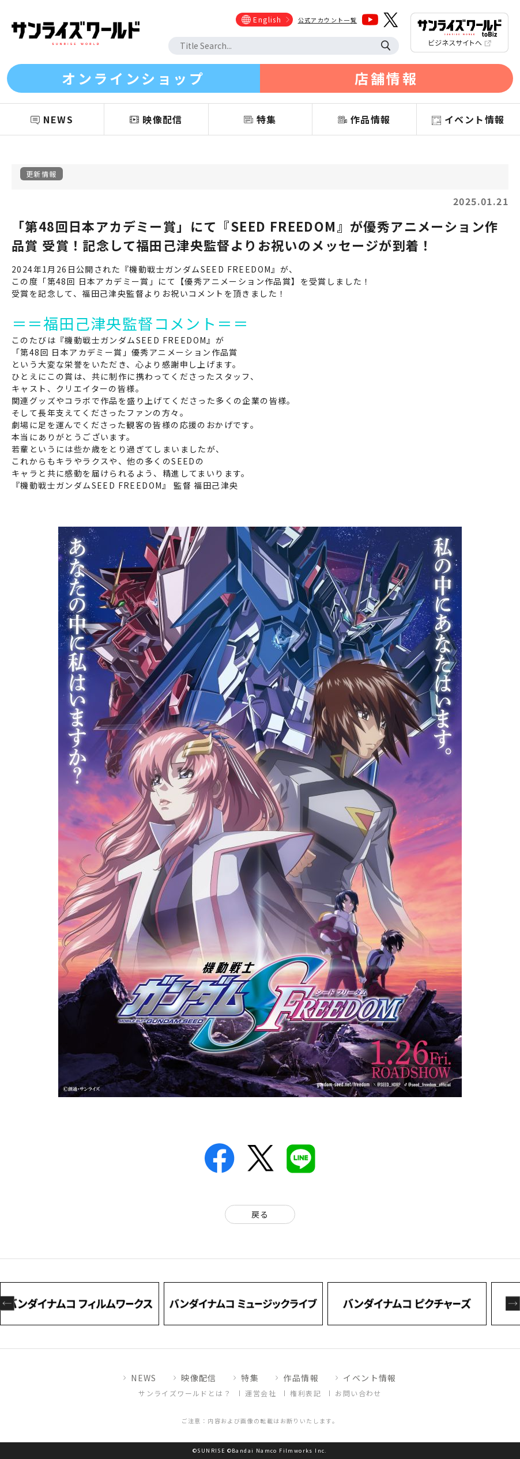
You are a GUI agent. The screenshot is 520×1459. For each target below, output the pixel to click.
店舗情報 (386, 78)
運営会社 (260, 1393)
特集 (250, 1378)
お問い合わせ (358, 1393)
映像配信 (199, 1378)
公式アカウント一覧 (327, 20)
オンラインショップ (133, 78)
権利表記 (305, 1393)
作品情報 (301, 1378)
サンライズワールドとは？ (184, 1393)
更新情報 (41, 174)
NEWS (144, 1378)
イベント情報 (369, 1378)
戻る (260, 1214)
